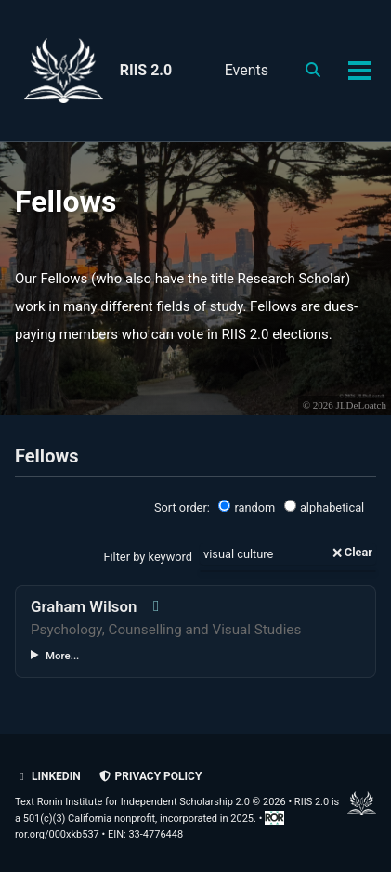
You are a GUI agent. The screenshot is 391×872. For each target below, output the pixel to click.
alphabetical (324, 507)
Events (246, 70)
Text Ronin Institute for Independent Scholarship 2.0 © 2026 (150, 802)
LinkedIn (48, 776)
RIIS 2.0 (146, 70)
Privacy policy (150, 776)
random (246, 507)
